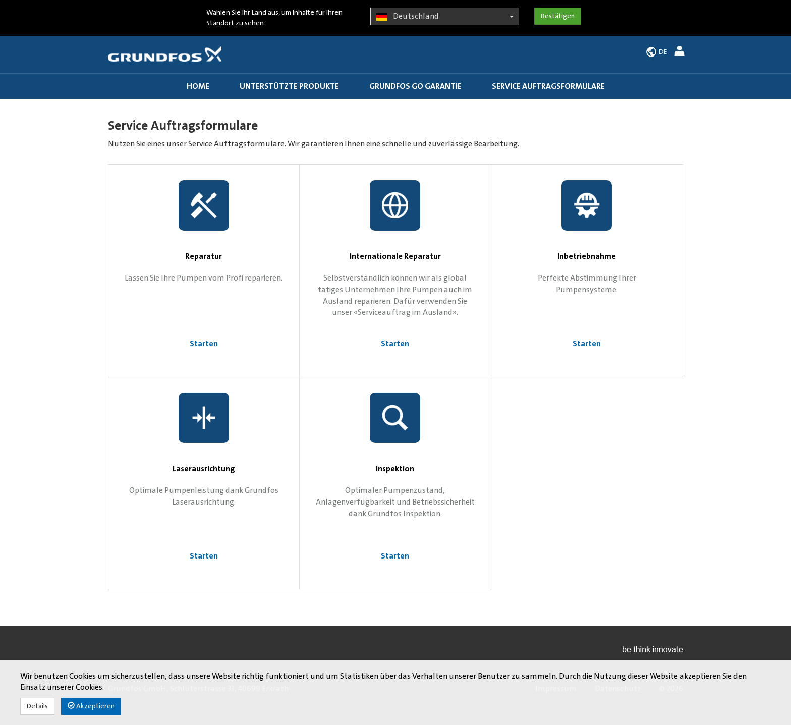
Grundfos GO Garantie (415, 86)
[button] (680, 53)
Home (198, 86)
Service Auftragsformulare (548, 86)
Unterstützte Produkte (289, 86)
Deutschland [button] (445, 17)
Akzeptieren (91, 706)
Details (37, 706)
